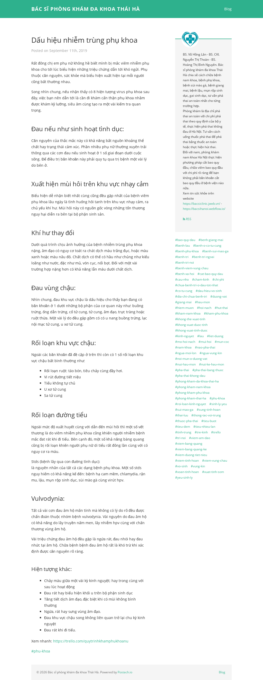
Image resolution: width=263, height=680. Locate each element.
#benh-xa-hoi (184, 274)
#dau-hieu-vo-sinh (209, 291)
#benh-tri (182, 257)
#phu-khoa (40, 651)
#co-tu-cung (183, 291)
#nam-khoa (183, 347)
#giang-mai (183, 302)
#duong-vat (218, 296)
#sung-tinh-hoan (208, 409)
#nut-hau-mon (185, 364)
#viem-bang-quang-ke (191, 449)
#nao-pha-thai (205, 347)
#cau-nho (182, 279)
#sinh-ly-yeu (218, 404)
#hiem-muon (184, 308)
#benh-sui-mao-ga (215, 251)
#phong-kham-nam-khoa (193, 387)
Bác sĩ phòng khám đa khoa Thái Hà (85, 8)
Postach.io (125, 672)
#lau (200, 336)
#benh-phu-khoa (187, 251)
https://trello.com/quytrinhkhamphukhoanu (90, 641)
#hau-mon (202, 302)
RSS (187, 219)
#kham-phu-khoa (216, 313)
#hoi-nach (204, 308)
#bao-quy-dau (185, 240)
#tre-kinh (201, 432)
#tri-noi (180, 438)
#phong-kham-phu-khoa (192, 392)
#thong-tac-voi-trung (206, 415)
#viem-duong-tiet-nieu (191, 455)
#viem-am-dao (199, 438)
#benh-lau (182, 245)
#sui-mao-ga (184, 409)
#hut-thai (221, 308)
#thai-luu (181, 415)
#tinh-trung (183, 432)
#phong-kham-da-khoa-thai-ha (197, 381)
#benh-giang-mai (211, 240)
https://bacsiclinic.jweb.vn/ (201, 203)
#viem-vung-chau (214, 460)
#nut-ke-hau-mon (211, 364)
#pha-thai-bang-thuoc (207, 370)
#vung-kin (198, 466)
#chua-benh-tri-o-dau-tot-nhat (196, 285)
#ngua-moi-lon (185, 353)
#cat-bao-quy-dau (210, 274)
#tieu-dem (182, 426)
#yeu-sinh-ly (184, 477)
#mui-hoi (205, 341)
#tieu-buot (208, 421)
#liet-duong (215, 336)
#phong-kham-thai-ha (190, 398)
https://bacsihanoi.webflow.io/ (204, 209)
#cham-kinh (200, 279)
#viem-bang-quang (188, 443)
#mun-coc (222, 341)
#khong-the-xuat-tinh (190, 319)
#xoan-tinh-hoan (187, 472)
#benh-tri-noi (184, 262)
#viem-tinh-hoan (187, 460)
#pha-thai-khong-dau (190, 375)
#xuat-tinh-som (213, 472)
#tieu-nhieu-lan (204, 426)
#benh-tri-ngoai (203, 257)
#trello (216, 432)
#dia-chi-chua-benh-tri (191, 296)
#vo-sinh (181, 466)
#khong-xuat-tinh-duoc (191, 330)
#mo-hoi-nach (185, 341)
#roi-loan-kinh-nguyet (190, 404)
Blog (228, 8)
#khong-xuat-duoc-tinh (191, 325)
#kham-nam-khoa (188, 313)
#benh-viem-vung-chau (191, 268)
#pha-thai (182, 370)
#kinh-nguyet (184, 336)
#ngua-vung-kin (211, 353)
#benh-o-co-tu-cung (207, 245)
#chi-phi (218, 279)
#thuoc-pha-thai (186, 421)
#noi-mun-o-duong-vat (191, 358)
